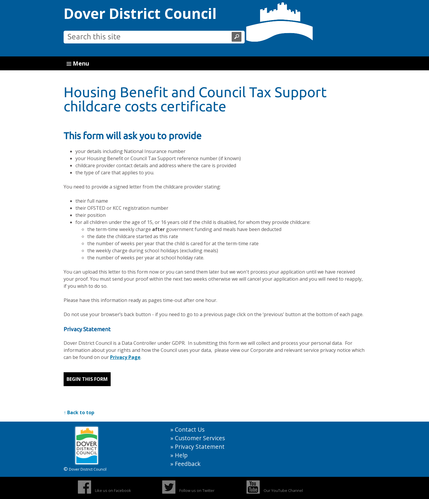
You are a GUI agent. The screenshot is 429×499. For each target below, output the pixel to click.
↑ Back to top (79, 412)
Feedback (188, 464)
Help (181, 455)
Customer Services (200, 438)
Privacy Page (125, 357)
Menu (78, 63)
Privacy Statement (200, 447)
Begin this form (87, 379)
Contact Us (189, 429)
